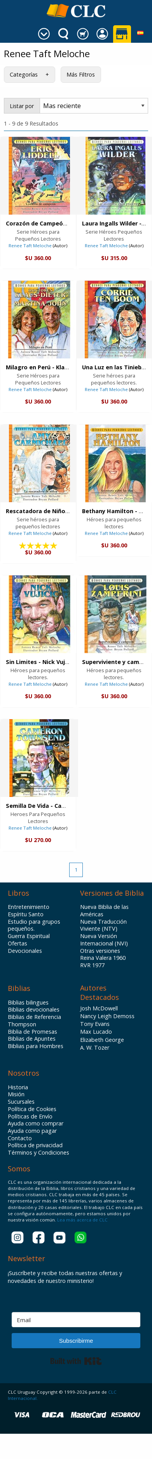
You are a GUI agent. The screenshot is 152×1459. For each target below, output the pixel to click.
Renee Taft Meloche (30, 245)
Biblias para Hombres (35, 1046)
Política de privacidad (35, 1145)
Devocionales (25, 950)
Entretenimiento (28, 906)
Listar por (22, 106)
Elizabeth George (102, 1039)
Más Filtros (80, 74)
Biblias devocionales (33, 1009)
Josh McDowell (99, 1008)
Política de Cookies (32, 1109)
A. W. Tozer (94, 1047)
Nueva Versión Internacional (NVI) (104, 940)
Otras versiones (100, 950)
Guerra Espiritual (29, 936)
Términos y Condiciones (38, 1152)
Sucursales (21, 1101)
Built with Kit (76, 1361)
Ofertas (17, 943)
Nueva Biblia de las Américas (104, 910)
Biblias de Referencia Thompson (34, 1020)
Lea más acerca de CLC (82, 1220)
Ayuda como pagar (32, 1130)
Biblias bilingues (28, 1002)
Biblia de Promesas (32, 1031)
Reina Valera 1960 (103, 957)
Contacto (20, 1138)
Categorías (24, 74)
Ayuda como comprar (35, 1123)
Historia (18, 1087)
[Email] (76, 1319)
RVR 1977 (92, 965)
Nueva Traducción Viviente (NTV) (103, 925)
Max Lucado (96, 1031)
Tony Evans (95, 1023)
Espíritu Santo (26, 914)
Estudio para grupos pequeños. (34, 925)
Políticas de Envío (30, 1116)
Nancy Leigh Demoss (107, 1016)
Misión (16, 1094)
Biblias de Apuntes (32, 1038)
